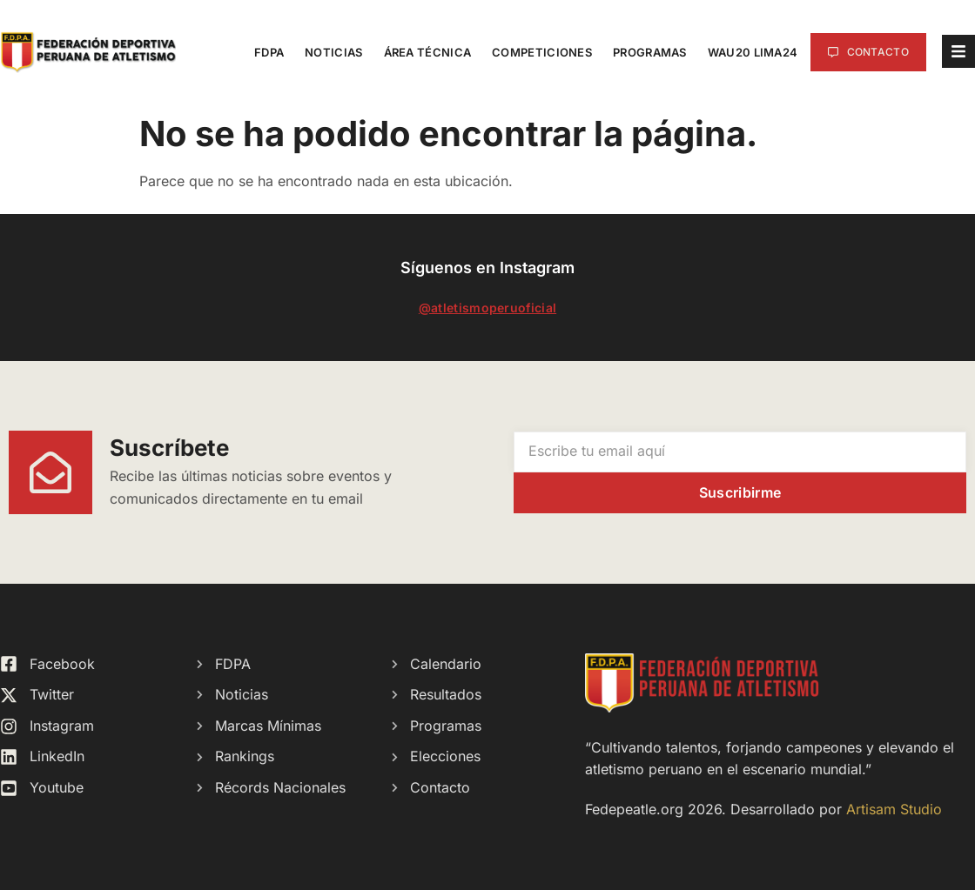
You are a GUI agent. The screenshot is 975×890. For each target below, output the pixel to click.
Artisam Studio (894, 809)
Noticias (333, 52)
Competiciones (542, 52)
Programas (650, 52)
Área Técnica (428, 52)
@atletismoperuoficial (487, 307)
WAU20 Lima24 (753, 52)
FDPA (269, 52)
